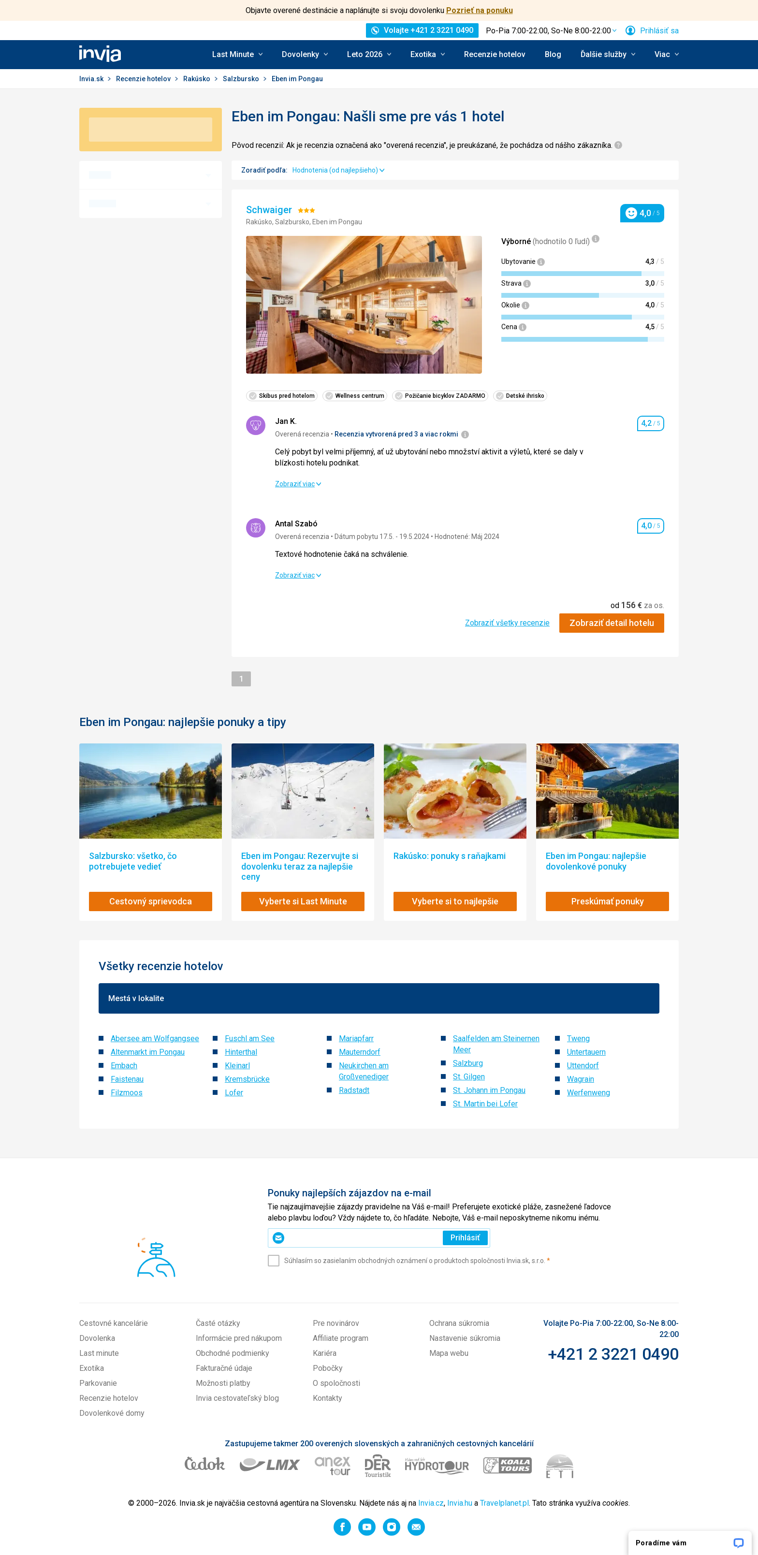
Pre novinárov (336, 1323)
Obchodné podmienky (232, 1353)
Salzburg (468, 1063)
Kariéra (324, 1353)
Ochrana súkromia (459, 1323)
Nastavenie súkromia (464, 1338)
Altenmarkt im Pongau (148, 1052)
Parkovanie (98, 1383)
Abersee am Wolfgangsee (155, 1038)
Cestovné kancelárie (113, 1323)
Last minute (99, 1353)
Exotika (91, 1368)
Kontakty (327, 1398)
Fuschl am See (250, 1038)
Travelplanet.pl (504, 1503)
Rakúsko (197, 79)
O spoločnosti (336, 1383)
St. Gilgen (469, 1076)
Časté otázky (218, 1323)
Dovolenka (97, 1338)
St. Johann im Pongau (489, 1090)
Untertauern (586, 1052)
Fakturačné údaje (224, 1368)
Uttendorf (583, 1065)
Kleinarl (237, 1065)
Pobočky (328, 1368)
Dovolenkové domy (112, 1413)
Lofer (234, 1092)
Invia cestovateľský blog (237, 1398)
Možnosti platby (223, 1383)
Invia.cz (431, 1503)
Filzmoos (127, 1092)
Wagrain (580, 1079)
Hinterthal (241, 1052)
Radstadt (354, 1090)
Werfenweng (588, 1092)
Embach (124, 1065)
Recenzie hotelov (494, 54)
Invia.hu (459, 1503)
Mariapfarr (356, 1038)
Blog (553, 54)
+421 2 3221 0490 (613, 1354)
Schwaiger (270, 210)
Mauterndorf (359, 1052)
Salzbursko (242, 79)
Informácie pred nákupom (239, 1338)
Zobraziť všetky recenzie (507, 622)
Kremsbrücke (247, 1079)
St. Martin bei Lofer (485, 1103)
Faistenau (127, 1079)
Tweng (578, 1038)
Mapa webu (448, 1353)
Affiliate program (340, 1338)
